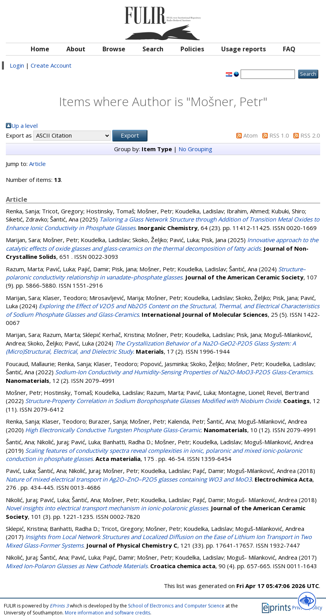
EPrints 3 (59, 605)
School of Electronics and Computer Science (176, 605)
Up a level (24, 125)
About (75, 49)
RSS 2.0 (310, 135)
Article (37, 164)
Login (17, 65)
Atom (250, 135)
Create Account (51, 65)
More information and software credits (107, 612)
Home (40, 49)
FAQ (289, 49)
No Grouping (195, 149)
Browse (113, 49)
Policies (192, 49)
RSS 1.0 (279, 135)
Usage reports (243, 49)
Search (152, 49)
